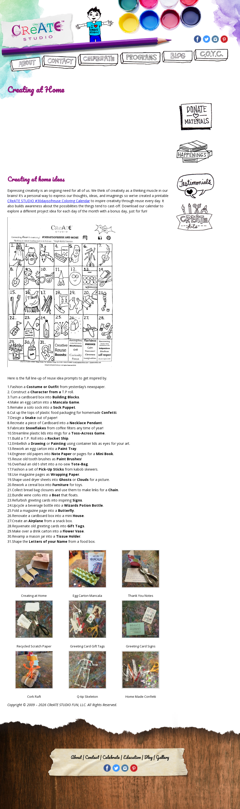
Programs (140, 60)
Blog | (149, 757)
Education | (133, 757)
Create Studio (37, 31)
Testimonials (198, 186)
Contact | (93, 757)
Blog (176, 60)
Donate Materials (198, 115)
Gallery (162, 757)
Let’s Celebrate (98, 60)
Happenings (196, 152)
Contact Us (59, 60)
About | (77, 757)
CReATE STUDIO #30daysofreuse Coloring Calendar (48, 200)
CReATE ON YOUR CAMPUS (210, 60)
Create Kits (196, 217)
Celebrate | (112, 757)
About (25, 60)
